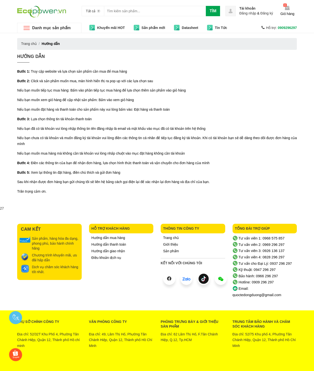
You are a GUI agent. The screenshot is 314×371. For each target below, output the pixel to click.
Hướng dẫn (31, 56)
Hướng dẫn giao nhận (108, 251)
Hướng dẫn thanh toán (109, 244)
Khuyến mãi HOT (111, 28)
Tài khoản (247, 8)
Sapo (177, 364)
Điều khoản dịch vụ (106, 258)
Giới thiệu (170, 244)
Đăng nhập (247, 13)
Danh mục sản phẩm (51, 28)
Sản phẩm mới (153, 28)
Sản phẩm (171, 251)
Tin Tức (221, 28)
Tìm (212, 11)
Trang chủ (171, 238)
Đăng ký (267, 13)
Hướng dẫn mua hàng (108, 238)
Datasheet (190, 28)
